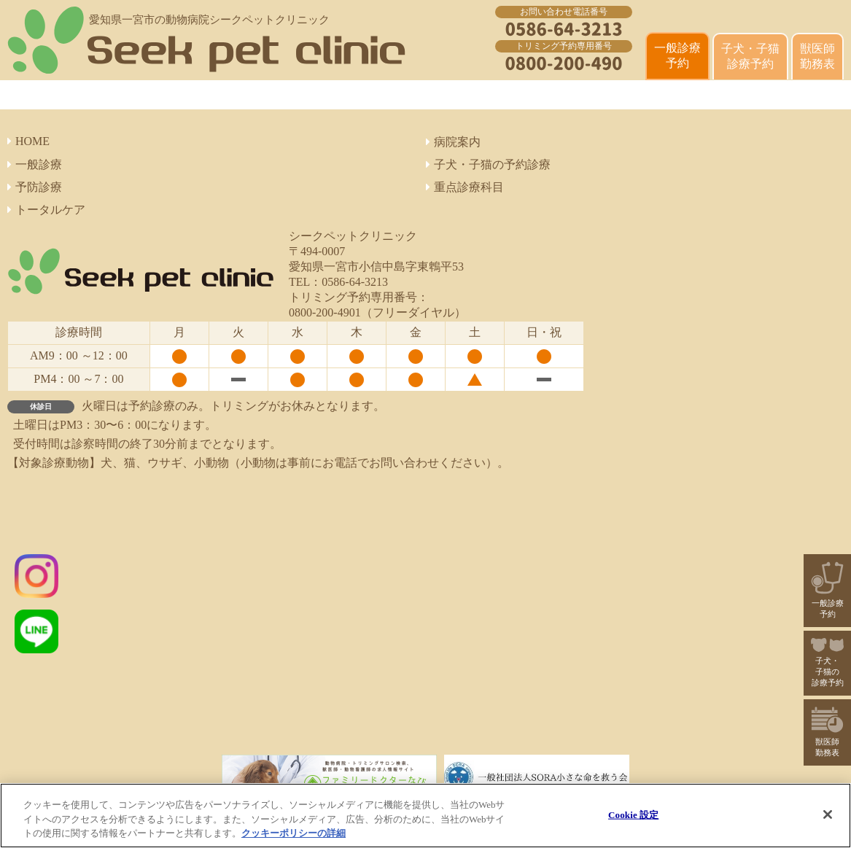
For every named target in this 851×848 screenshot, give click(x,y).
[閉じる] (828, 814)
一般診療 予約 (677, 55)
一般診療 (34, 164)
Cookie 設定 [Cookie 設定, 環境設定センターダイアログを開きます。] (633, 814)
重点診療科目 (465, 187)
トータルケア (46, 209)
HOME (28, 141)
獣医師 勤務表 (817, 56)
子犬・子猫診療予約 (750, 56)
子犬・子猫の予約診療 (488, 164)
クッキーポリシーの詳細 (293, 833)
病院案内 (453, 142)
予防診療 (34, 187)
